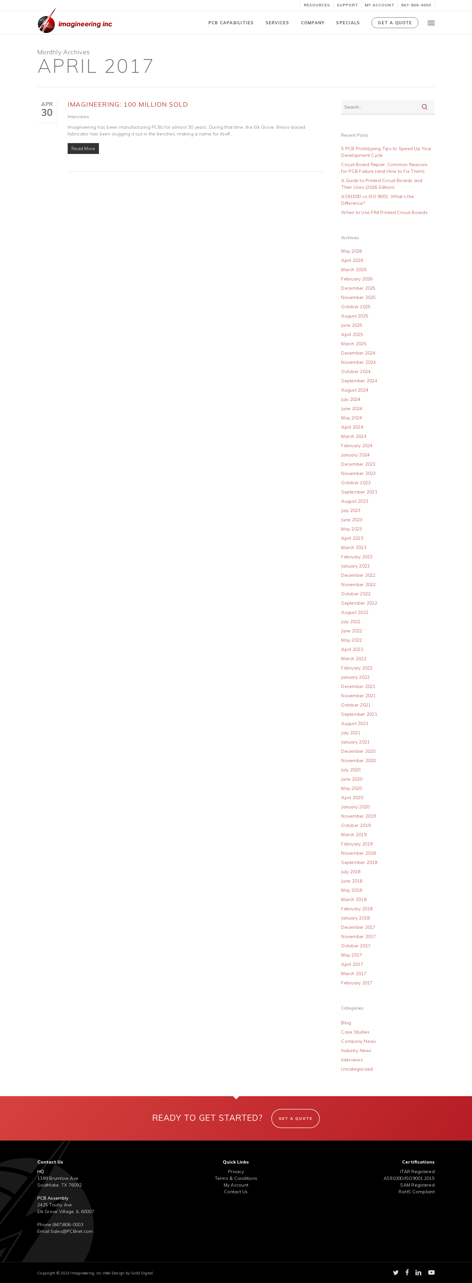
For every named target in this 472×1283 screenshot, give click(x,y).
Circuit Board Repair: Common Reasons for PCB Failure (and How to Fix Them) (384, 168)
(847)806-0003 (67, 1224)
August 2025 (354, 316)
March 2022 (353, 658)
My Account (236, 1185)
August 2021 (354, 723)
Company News (358, 1041)
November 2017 (358, 936)
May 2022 (351, 640)
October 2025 (356, 306)
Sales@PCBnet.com (71, 1231)
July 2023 (350, 510)
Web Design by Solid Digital (127, 1273)
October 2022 (356, 594)
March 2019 (353, 834)
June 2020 (351, 779)
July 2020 (350, 770)
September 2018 (359, 862)
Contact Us (236, 1192)
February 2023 (356, 557)
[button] (431, 22)
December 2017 (358, 927)
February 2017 (356, 983)
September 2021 (359, 714)
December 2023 (358, 464)
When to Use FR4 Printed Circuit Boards (384, 212)
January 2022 (355, 677)
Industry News (356, 1050)
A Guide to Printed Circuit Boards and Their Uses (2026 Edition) (381, 184)
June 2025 (351, 325)
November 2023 (358, 473)
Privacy (236, 1171)
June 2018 (351, 881)
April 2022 (352, 649)
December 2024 (358, 353)
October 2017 (356, 946)
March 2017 (353, 973)
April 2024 (352, 427)
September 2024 (359, 381)
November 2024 (358, 362)
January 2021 (355, 742)
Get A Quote (295, 1118)
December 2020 (358, 751)
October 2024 (356, 371)
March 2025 (353, 344)
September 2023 (359, 492)
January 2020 (355, 807)
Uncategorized (357, 1069)
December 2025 (358, 288)
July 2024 (350, 399)
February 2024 (356, 445)
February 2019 (356, 844)
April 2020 (352, 797)
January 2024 (355, 455)
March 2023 (353, 547)
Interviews (78, 116)
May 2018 (351, 890)
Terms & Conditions (236, 1178)
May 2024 (351, 418)
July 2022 (350, 621)
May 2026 (351, 251)
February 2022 (356, 668)
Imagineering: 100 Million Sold (128, 104)
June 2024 (351, 408)
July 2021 (350, 733)
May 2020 (351, 788)
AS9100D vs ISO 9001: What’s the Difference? (377, 200)
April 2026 (352, 260)
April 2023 (352, 538)
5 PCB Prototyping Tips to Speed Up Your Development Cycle (386, 152)
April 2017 (352, 964)
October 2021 (356, 705)
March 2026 (353, 269)
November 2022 (358, 584)
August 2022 (354, 612)
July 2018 (350, 871)
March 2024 (353, 436)
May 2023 (351, 529)
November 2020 (358, 760)
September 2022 (359, 603)
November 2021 (358, 696)
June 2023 (351, 520)
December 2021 (358, 686)
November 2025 (358, 297)
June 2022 (351, 631)
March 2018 (353, 899)
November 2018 (358, 853)
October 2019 (356, 825)
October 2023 (356, 482)
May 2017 (351, 955)
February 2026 (356, 279)
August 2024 (354, 390)
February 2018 (356, 909)
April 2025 (352, 334)
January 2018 (355, 918)
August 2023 (354, 501)
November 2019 (358, 816)
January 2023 (355, 566)
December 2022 (358, 575)
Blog (346, 1023)
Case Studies (355, 1032)
